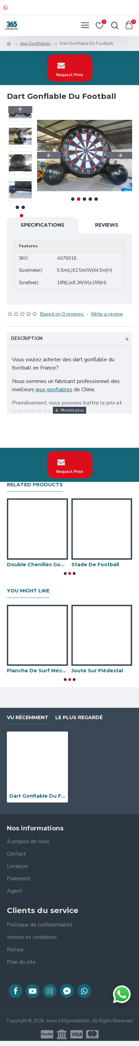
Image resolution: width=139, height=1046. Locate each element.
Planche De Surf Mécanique (37, 670)
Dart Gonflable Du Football (37, 796)
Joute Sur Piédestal (97, 670)
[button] (49, 155)
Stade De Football (95, 564)
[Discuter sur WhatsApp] (122, 994)
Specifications (43, 225)
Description (27, 338)
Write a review (107, 314)
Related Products (35, 485)
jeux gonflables (54, 389)
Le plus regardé (79, 718)
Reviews (106, 225)
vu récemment (27, 718)
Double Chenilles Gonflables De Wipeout (37, 564)
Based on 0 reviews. (62, 314)
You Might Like (28, 591)
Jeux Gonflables (35, 43)
